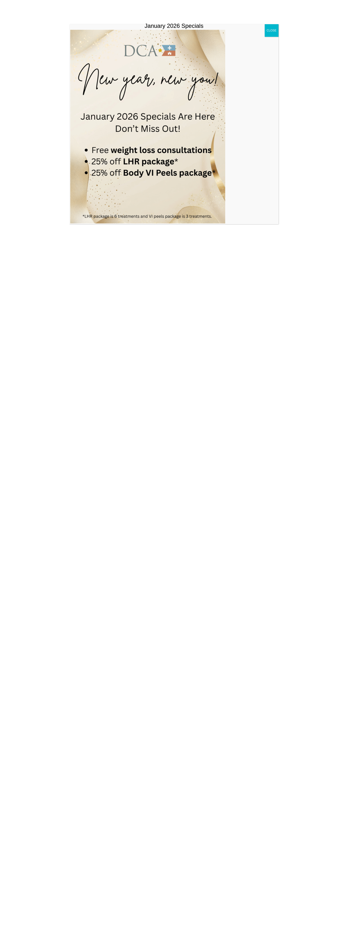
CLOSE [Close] (272, 30)
